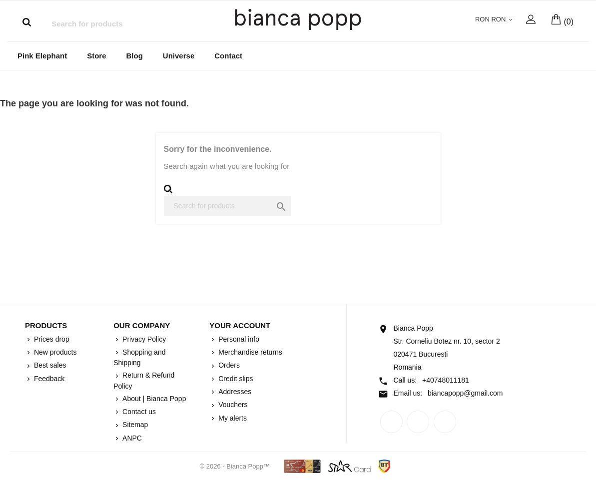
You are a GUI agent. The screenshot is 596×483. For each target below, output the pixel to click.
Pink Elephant (42, 56)
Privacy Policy (143, 340)
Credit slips (234, 380)
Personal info (237, 340)
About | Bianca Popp (153, 400)
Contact (228, 56)
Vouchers (231, 406)
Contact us (138, 413)
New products (54, 353)
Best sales (49, 366)
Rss (418, 423)
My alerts (231, 419)
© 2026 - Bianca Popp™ (236, 467)
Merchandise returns (249, 353)
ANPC (131, 439)
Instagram (445, 423)
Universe (178, 56)
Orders (228, 366)
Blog (134, 56)
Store (96, 56)
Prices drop (50, 340)
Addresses (233, 393)
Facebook (391, 423)
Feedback (48, 380)
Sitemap (134, 426)
